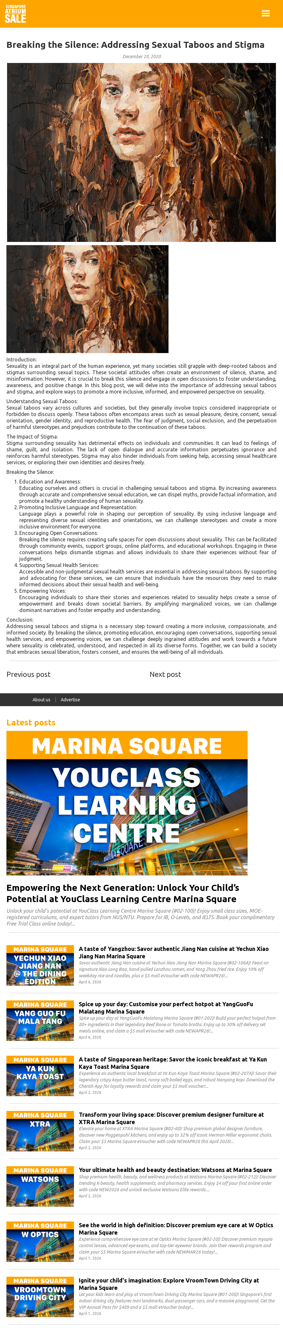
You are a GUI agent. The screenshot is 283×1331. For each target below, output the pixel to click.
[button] (266, 14)
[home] (15, 14)
